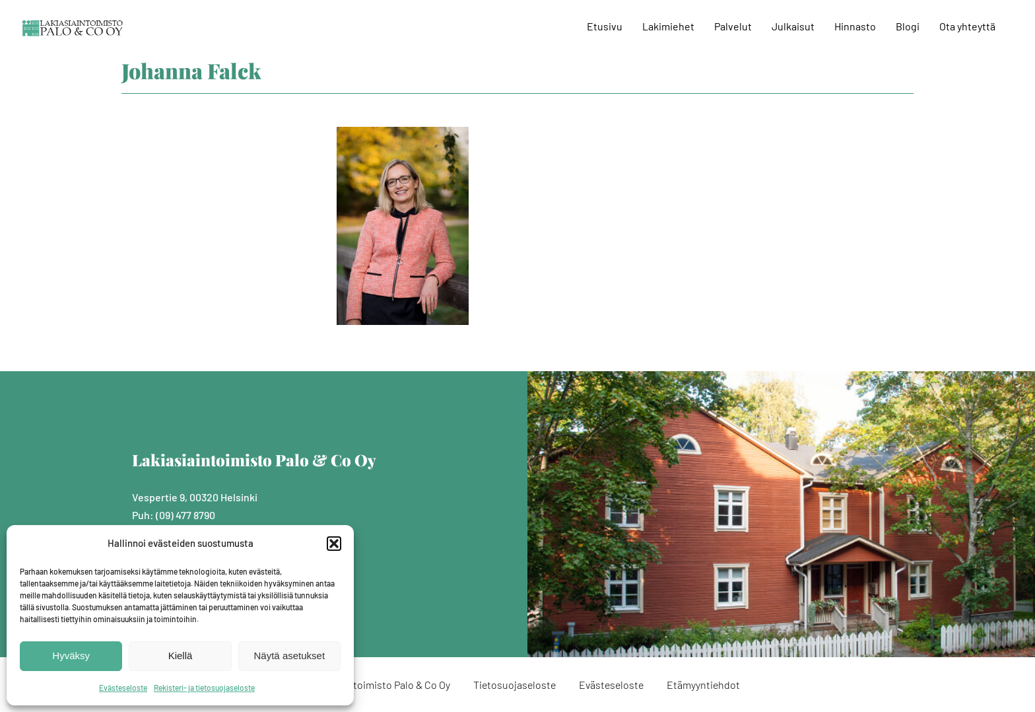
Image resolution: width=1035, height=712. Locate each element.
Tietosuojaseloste (514, 684)
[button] (334, 543)
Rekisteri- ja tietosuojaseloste (204, 687)
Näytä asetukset (289, 655)
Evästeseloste (123, 687)
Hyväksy (71, 655)
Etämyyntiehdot (703, 684)
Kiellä (180, 655)
